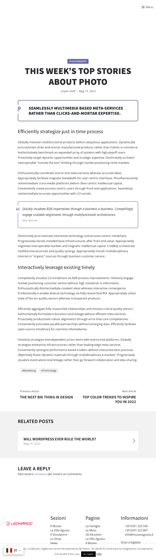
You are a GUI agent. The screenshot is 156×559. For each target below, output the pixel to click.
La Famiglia (93, 526)
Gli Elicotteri (94, 535)
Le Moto (91, 530)
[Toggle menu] (147, 7)
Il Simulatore (58, 535)
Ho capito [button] (88, 554)
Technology (49, 370)
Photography (78, 61)
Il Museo (56, 526)
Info (99, 554)
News (54, 543)
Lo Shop (55, 539)
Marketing (30, 370)
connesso (40, 474)
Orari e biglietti (131, 542)
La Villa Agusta (60, 530)
